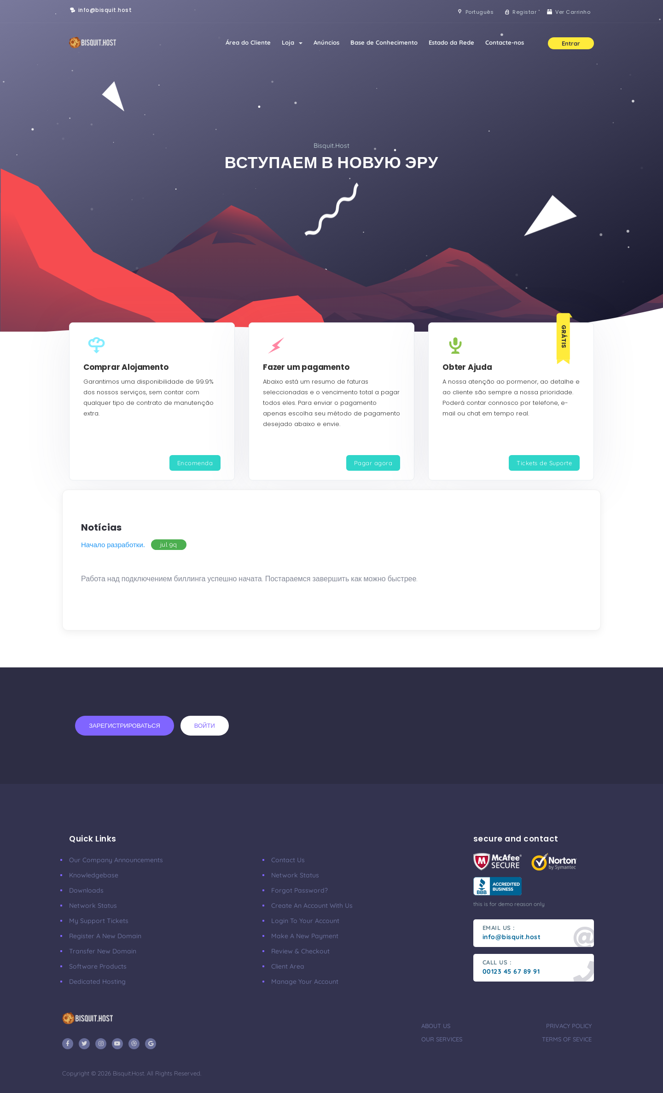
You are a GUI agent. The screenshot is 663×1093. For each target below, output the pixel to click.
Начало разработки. (113, 544)
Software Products (98, 966)
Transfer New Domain (102, 951)
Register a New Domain (105, 936)
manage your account (304, 981)
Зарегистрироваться (124, 725)
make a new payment (304, 936)
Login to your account (305, 921)
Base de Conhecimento (384, 42)
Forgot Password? (299, 890)
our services (441, 1039)
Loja (292, 42)
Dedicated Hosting (97, 981)
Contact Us (288, 860)
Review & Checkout (300, 951)
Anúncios (326, 42)
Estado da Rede (451, 42)
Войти (204, 725)
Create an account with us (312, 905)
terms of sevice (567, 1039)
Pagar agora (373, 463)
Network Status (93, 905)
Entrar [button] (571, 43)
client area (287, 966)
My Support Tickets (98, 921)
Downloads (86, 890)
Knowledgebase (93, 875)
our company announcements (116, 860)
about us (435, 1025)
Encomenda (195, 463)
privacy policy (569, 1025)
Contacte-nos (504, 42)
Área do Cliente (248, 42)
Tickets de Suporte (544, 463)
